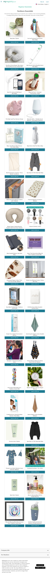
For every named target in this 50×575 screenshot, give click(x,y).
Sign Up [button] (42, 1)
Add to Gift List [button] (14, 42)
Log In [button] (47, 1)
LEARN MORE (40, 565)
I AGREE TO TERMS (40, 567)
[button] (42, 4)
